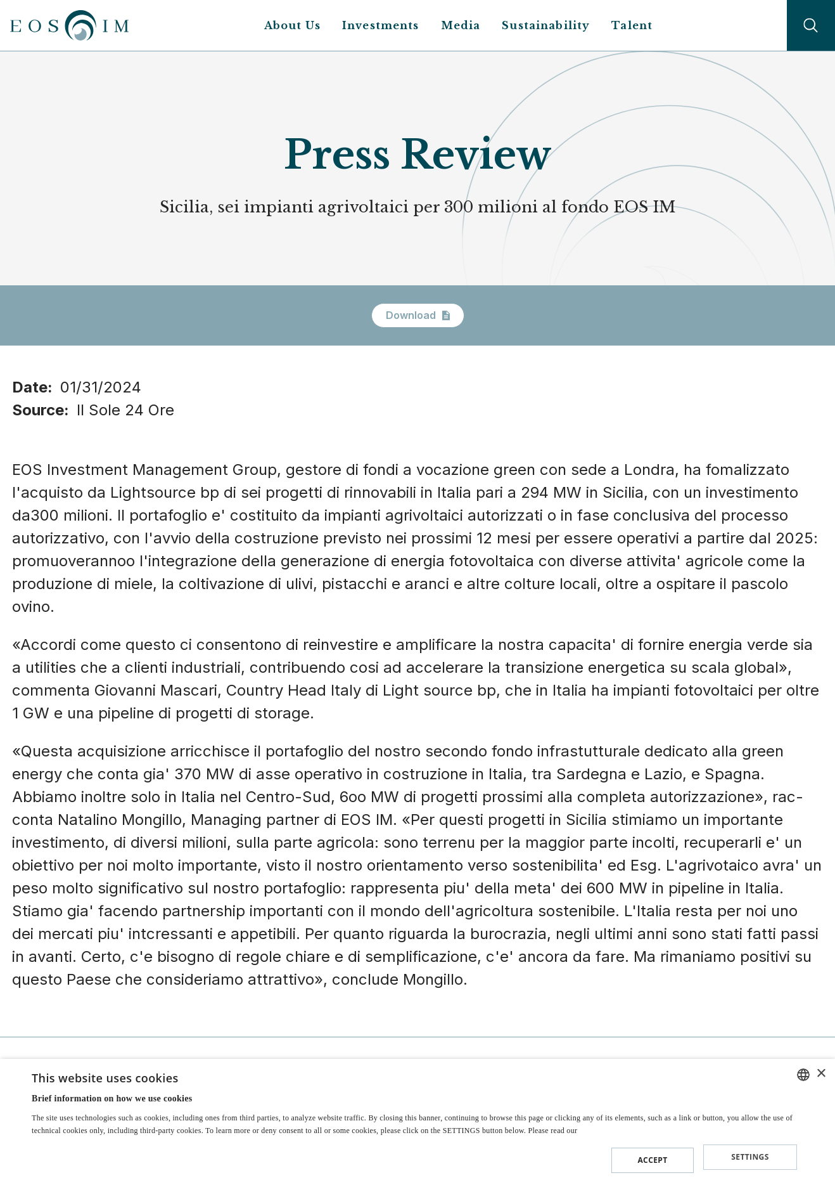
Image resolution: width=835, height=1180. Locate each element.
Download (418, 315)
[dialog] (417, 1120)
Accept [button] (652, 1159)
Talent (632, 25)
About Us (292, 25)
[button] (414, 1157)
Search (811, 25)
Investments (380, 25)
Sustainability (546, 25)
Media (461, 25)
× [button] (820, 1075)
